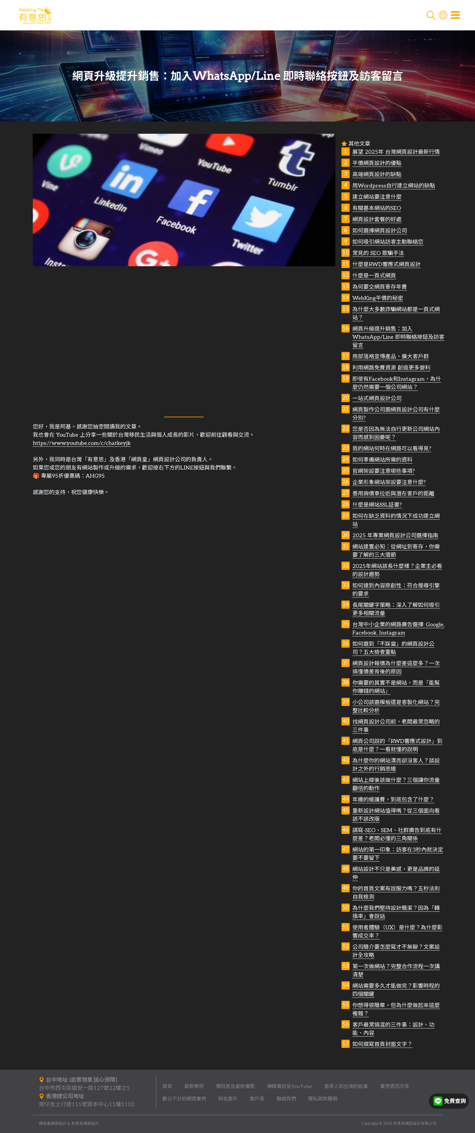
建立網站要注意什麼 (377, 197)
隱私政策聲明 (322, 1099)
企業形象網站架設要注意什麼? (389, 482)
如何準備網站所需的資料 (382, 460)
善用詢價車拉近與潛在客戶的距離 (393, 494)
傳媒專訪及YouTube (289, 1086)
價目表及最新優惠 (235, 1086)
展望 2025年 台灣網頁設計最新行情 (396, 152)
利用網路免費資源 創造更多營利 (391, 368)
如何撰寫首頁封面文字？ (382, 1044)
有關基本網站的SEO (376, 208)
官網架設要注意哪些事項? (383, 471)
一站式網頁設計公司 (377, 398)
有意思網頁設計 (85, 1123)
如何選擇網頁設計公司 (379, 231)
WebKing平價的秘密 (377, 298)
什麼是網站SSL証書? (377, 505)
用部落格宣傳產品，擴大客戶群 (390, 356)
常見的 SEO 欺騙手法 (378, 253)
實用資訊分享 (394, 1086)
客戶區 (257, 1099)
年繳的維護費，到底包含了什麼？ (393, 800)
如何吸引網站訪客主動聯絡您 (387, 242)
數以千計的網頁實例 (184, 1099)
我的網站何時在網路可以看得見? (391, 449)
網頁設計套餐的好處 (377, 219)
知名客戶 (228, 1099)
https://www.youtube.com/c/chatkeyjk (82, 443)
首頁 (167, 1086)
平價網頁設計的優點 (377, 163)
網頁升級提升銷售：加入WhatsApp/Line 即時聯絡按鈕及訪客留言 (398, 337)
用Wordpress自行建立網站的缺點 (393, 186)
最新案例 (194, 1086)
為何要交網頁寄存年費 (379, 287)
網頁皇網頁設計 (52, 1123)
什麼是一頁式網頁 (374, 276)
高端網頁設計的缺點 (377, 174)
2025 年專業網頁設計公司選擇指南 (395, 535)
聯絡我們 (286, 1099)
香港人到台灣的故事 (346, 1086)
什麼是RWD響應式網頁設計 (386, 264)
